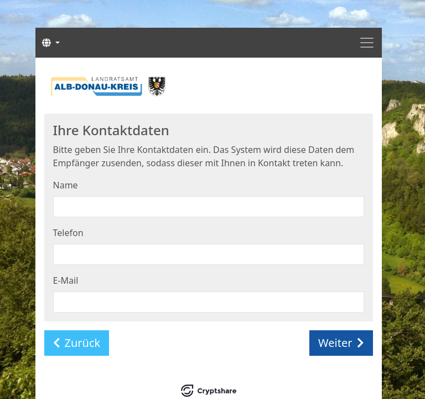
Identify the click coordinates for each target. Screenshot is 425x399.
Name (65, 185)
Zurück (77, 342)
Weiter (341, 342)
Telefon (68, 233)
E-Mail (66, 280)
